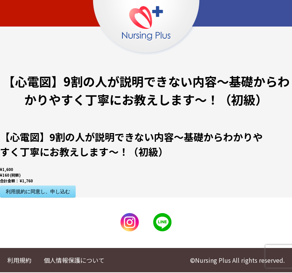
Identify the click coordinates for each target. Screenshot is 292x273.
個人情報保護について (74, 260)
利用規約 (19, 260)
